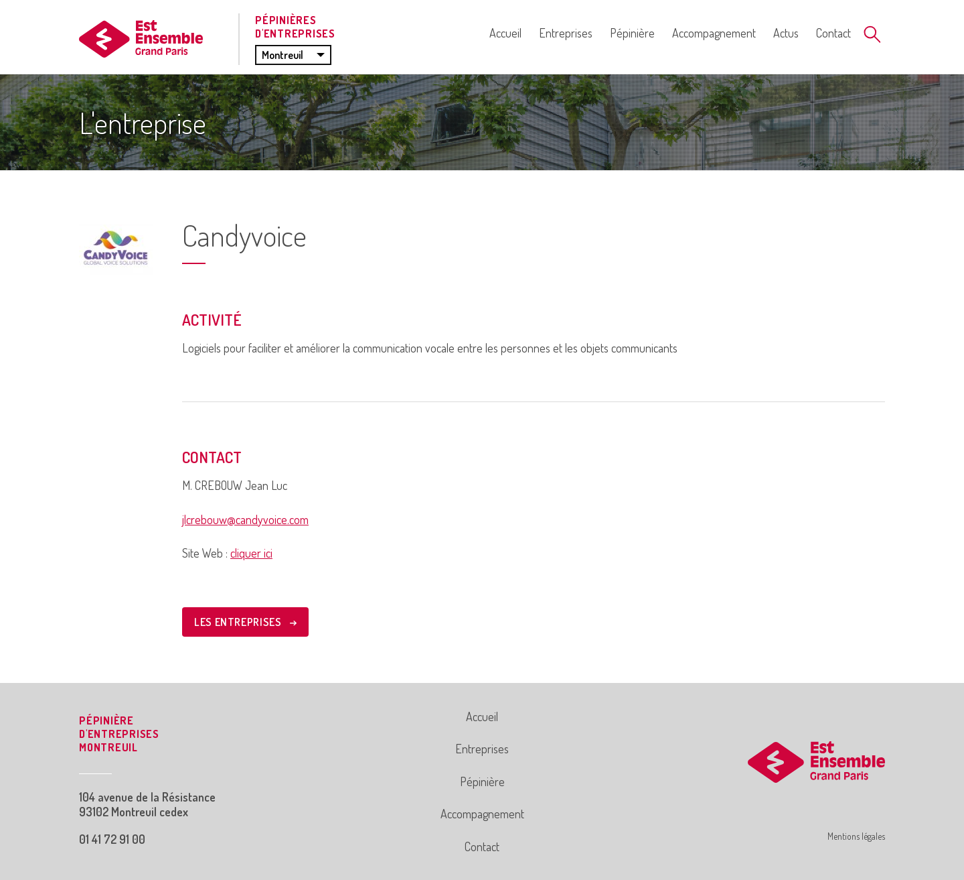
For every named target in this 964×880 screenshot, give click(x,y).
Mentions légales (856, 836)
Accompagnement (714, 32)
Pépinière (632, 32)
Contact (833, 32)
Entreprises (565, 32)
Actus (786, 32)
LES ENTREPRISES (245, 622)
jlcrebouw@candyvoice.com (245, 519)
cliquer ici (251, 553)
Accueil (505, 32)
